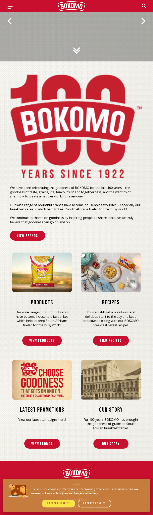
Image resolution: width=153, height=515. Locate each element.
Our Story (111, 444)
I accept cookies (58, 503)
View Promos (42, 444)
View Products (42, 340)
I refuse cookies (94, 503)
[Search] (144, 6)
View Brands (27, 235)
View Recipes (111, 340)
